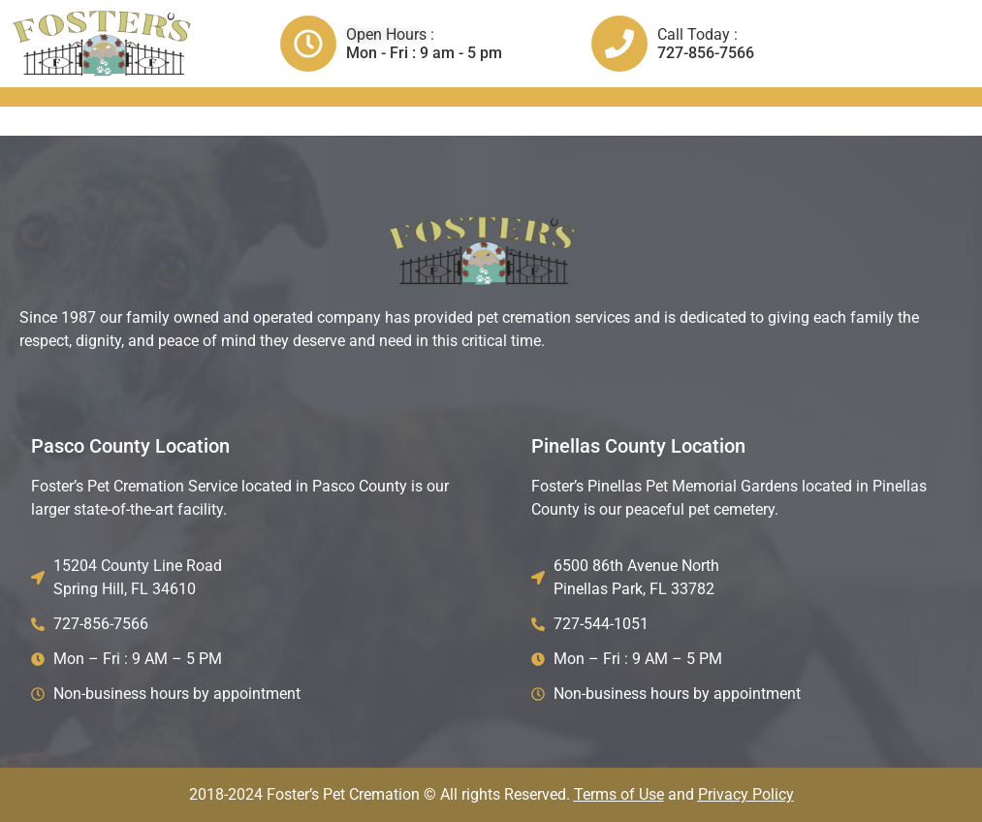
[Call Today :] (619, 44)
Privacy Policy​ (746, 794)
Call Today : (697, 34)
